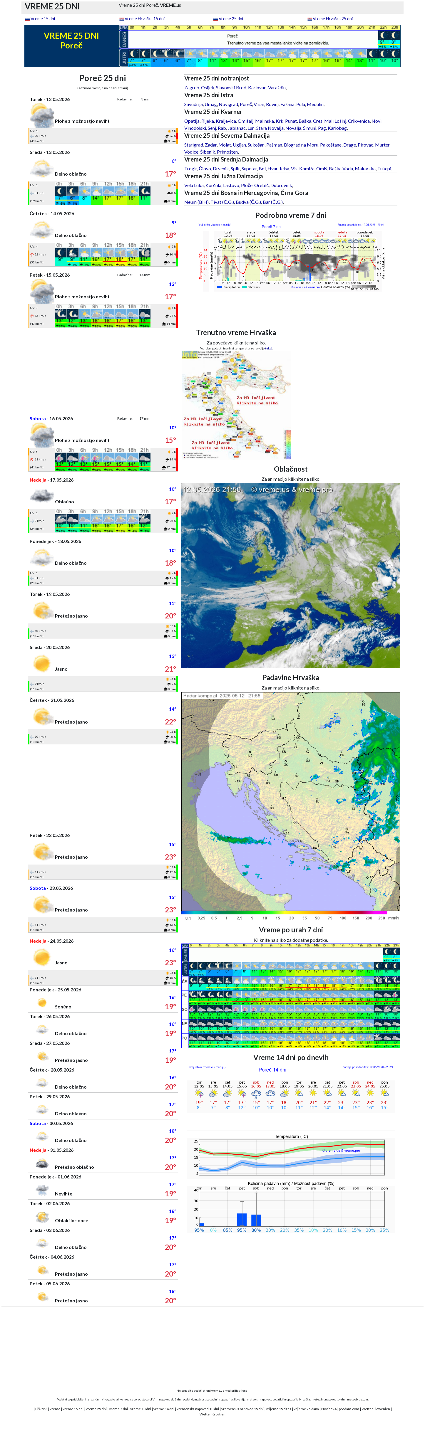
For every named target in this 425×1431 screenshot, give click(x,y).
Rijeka (207, 121)
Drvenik (221, 168)
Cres (317, 121)
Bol (262, 168)
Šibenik (207, 151)
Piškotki (41, 1409)
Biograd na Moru (301, 144)
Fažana (287, 104)
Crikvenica (359, 121)
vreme (55, 1409)
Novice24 (329, 1409)
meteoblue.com (357, 1399)
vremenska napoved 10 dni (198, 1409)
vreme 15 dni (73, 1409)
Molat (224, 144)
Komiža (306, 168)
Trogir (190, 168)
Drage (349, 144)
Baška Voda (341, 168)
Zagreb (191, 87)
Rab (222, 128)
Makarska (365, 168)
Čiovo (205, 168)
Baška (305, 121)
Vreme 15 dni (43, 18)
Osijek (207, 87)
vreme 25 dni (96, 1409)
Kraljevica (226, 121)
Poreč (246, 104)
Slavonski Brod (231, 87)
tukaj (268, 348)
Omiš (321, 168)
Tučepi (384, 168)
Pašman (274, 144)
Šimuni (309, 128)
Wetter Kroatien (212, 1414)
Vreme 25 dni (231, 18)
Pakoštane (331, 144)
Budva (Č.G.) (248, 202)
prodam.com (349, 1409)
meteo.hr (318, 1399)
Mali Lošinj (335, 121)
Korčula (213, 185)
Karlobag (337, 128)
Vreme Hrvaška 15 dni (145, 18)
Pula (300, 104)
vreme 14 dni (163, 1409)
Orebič (261, 185)
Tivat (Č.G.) (222, 202)
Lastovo (231, 185)
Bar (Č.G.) (273, 202)
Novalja (293, 128)
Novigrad (228, 104)
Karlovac (257, 87)
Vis (294, 168)
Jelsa (284, 168)
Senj (212, 128)
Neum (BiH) (196, 202)
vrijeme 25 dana (306, 1409)
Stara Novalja (270, 128)
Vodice (191, 151)
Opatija (192, 121)
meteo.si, (253, 1399)
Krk (279, 121)
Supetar (249, 168)
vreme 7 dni (118, 1409)
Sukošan (256, 144)
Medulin (315, 104)
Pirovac (365, 144)
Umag (211, 104)
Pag (322, 128)
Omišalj (245, 121)
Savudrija (193, 104)
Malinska (264, 121)
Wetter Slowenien (376, 1409)
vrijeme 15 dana (278, 1409)
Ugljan (239, 144)
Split (235, 168)
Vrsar (259, 104)
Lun (251, 128)
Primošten (227, 151)
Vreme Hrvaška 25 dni (333, 18)
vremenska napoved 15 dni (242, 1409)
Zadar (211, 144)
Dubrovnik (281, 185)
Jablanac (237, 128)
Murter (382, 144)
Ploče (246, 185)
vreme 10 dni (140, 1409)
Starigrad (193, 144)
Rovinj (272, 104)
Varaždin (277, 87)
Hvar (272, 168)
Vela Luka (194, 185)
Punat (291, 121)
